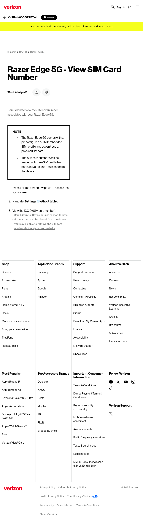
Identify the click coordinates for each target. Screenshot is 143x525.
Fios (4, 434)
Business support (83, 304)
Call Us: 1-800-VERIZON (22, 17)
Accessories (9, 280)
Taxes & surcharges (84, 445)
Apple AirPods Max (13, 406)
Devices (6, 272)
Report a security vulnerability (83, 407)
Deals (5, 313)
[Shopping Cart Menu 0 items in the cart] (129, 7)
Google (42, 288)
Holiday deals (10, 345)
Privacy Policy (47, 487)
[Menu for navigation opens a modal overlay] (137, 7)
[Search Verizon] (113, 7)
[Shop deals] (110, 26)
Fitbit (41, 422)
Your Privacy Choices (82, 496)
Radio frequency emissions (89, 437)
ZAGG (41, 389)
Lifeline (77, 329)
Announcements (82, 429)
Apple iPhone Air (11, 389)
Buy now (49, 17)
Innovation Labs (118, 341)
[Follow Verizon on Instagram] (133, 382)
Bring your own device (15, 329)
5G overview (116, 333)
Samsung (43, 272)
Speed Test (80, 353)
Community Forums (84, 296)
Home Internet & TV (13, 304)
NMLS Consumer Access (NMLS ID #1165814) (88, 463)
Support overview (83, 272)
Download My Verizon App (89, 321)
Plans (5, 288)
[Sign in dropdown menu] (121, 7)
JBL (40, 414)
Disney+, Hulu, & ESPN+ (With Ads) (16, 416)
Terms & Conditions (84, 385)
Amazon (42, 296)
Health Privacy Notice (51, 496)
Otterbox (43, 381)
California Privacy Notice (72, 487)
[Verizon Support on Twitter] (111, 414)
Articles (113, 316)
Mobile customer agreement (83, 419)
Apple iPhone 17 (11, 381)
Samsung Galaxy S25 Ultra (17, 398)
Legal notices (81, 453)
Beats (41, 398)
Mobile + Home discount (16, 321)
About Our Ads (48, 514)
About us (114, 272)
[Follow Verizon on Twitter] (118, 382)
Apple (41, 280)
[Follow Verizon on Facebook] (111, 382)
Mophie (42, 406)
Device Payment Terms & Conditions (87, 395)
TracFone (7, 337)
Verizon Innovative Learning (119, 306)
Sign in (77, 313)
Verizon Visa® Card (13, 442)
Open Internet (65, 505)
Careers (114, 280)
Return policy (81, 280)
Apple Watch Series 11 (14, 426)
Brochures (115, 324)
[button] (36, 92)
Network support (83, 345)
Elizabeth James (47, 430)
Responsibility (117, 296)
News (112, 288)
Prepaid (6, 296)
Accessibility (81, 337)
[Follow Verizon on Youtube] (126, 382)
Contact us (79, 288)
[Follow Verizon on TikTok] (111, 388)
